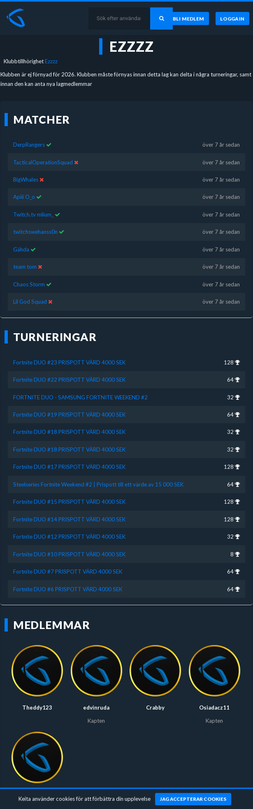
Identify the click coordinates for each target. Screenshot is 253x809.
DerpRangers (29, 137)
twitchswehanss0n (35, 224)
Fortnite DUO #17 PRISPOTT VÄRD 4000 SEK (69, 459)
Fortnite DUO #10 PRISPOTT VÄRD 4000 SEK (69, 547)
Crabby (155, 700)
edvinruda (96, 700)
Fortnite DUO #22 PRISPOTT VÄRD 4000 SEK (69, 372)
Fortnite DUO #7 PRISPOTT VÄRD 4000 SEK (67, 564)
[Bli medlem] (188, 18)
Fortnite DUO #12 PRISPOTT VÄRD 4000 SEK (69, 529)
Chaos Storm (29, 277)
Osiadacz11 (214, 700)
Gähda (21, 242)
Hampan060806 (37, 787)
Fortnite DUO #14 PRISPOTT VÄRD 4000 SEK (69, 512)
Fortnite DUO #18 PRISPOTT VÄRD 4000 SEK (69, 425)
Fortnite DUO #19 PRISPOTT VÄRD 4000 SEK (69, 407)
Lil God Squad (30, 294)
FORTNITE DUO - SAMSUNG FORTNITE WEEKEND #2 (80, 390)
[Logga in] (232, 18)
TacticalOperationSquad (43, 155)
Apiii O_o (24, 190)
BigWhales (25, 172)
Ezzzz (51, 61)
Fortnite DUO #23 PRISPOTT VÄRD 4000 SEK (69, 355)
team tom (25, 259)
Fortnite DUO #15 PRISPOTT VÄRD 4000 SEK (69, 494)
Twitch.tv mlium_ (33, 207)
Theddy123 (37, 700)
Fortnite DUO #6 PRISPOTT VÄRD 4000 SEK (67, 582)
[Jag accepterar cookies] (193, 799)
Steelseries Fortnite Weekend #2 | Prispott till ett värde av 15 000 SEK (98, 477)
